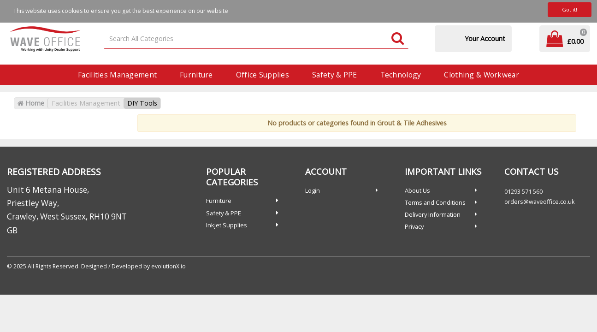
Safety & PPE (334, 75)
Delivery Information (433, 214)
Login (312, 190)
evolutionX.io (168, 266)
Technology (400, 75)
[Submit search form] (398, 39)
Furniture (196, 75)
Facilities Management (117, 75)
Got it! (569, 9)
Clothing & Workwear (481, 75)
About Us (417, 190)
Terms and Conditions (435, 202)
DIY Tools (142, 103)
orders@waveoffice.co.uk (539, 201)
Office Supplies (262, 75)
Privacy (414, 226)
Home (31, 103)
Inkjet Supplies (226, 225)
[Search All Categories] (256, 39)
